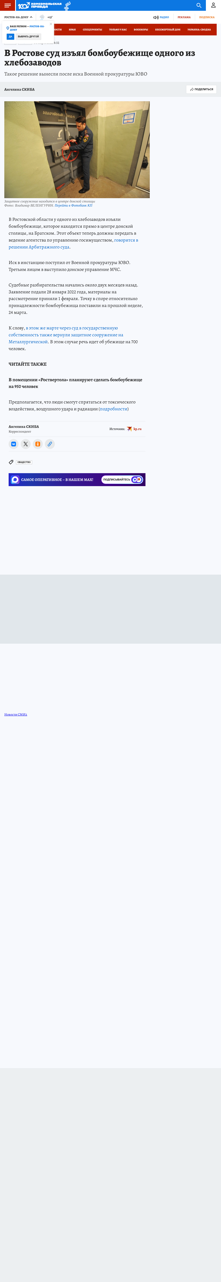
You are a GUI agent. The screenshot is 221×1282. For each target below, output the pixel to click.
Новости (56, 29)
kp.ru (138, 428)
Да (10, 36)
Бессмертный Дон (167, 29)
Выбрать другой (28, 36)
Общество (24, 462)
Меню (5, 5)
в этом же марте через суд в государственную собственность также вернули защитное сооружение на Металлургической (66, 335)
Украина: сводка (199, 29)
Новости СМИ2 (15, 714)
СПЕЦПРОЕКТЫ (92, 29)
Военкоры (141, 29)
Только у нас (118, 29)
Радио (164, 17)
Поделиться (201, 89)
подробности (113, 409)
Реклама (184, 17)
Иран (72, 29)
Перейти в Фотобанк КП (73, 205)
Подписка (207, 17)
